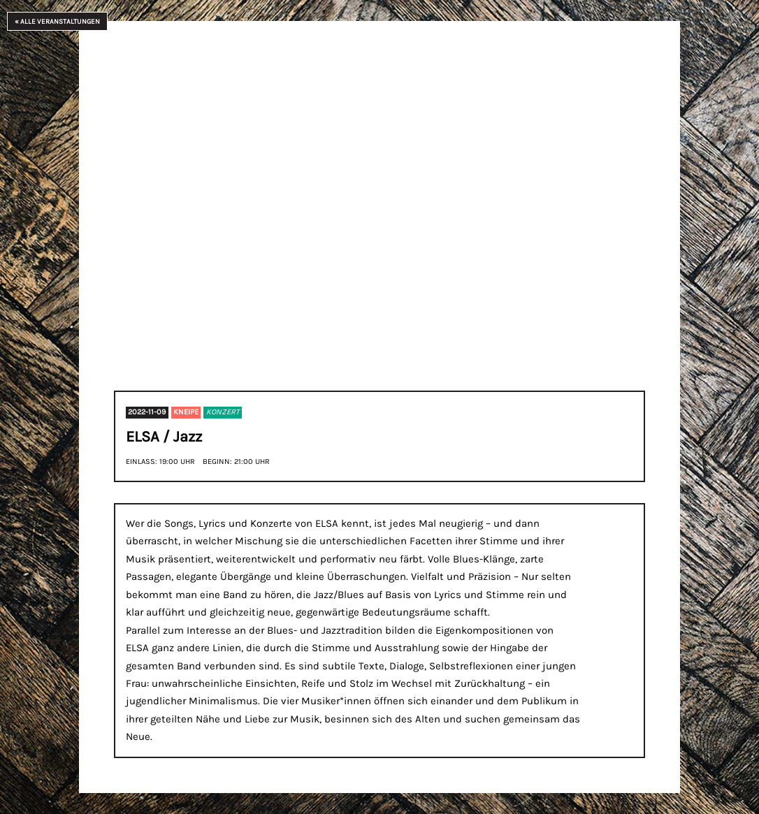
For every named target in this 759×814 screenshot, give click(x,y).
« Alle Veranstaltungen (57, 21)
